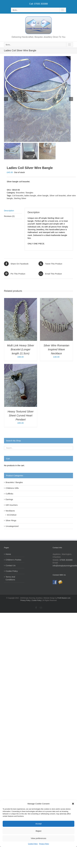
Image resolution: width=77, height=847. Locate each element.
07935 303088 (66, 561)
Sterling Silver (20, 199)
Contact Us (10, 566)
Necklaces (10, 511)
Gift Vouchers (12, 506)
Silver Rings (11, 521)
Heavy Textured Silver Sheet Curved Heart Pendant (21, 416)
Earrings (9, 500)
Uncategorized (12, 527)
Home (8, 555)
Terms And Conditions (10, 578)
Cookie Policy (33, 844)
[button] (73, 803)
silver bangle (42, 196)
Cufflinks (9, 494)
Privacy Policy (44, 844)
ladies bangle (30, 196)
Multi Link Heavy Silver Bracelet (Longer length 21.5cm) (20, 350)
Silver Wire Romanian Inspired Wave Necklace (56, 350)
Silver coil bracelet (58, 196)
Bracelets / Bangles (24, 193)
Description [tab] (9, 211)
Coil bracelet (17, 196)
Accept (38, 823)
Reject (38, 831)
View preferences (38, 838)
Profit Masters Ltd (63, 599)
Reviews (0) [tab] (9, 217)
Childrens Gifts (12, 489)
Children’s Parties (13, 560)
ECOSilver (12, 515)
